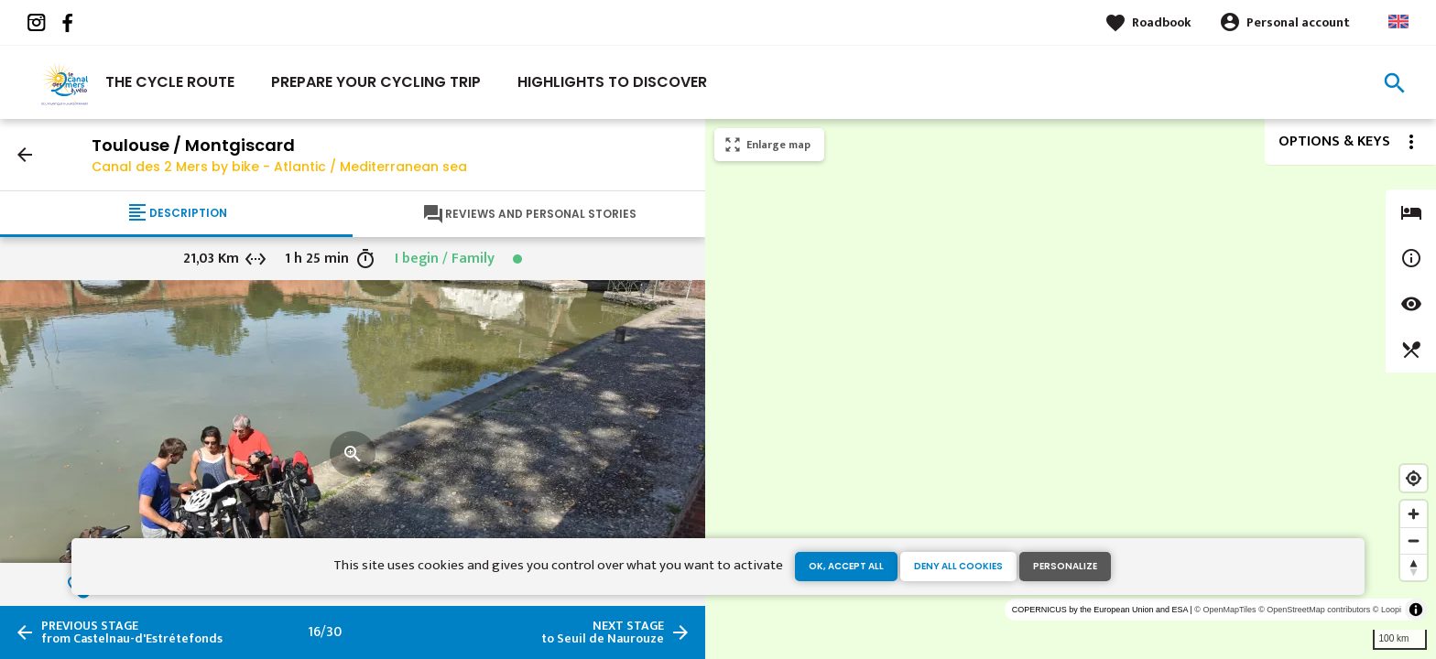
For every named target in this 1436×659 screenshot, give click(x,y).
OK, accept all (846, 566)
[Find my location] (1413, 478)
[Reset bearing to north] (1413, 567)
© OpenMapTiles (1225, 609)
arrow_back (25, 155)
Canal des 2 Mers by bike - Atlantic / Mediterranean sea (279, 166)
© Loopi (1387, 609)
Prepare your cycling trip (376, 81)
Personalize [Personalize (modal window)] (1065, 566)
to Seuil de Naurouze (602, 632)
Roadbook (1161, 22)
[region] (1070, 389)
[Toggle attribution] (1416, 610)
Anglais (1398, 21)
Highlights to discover (612, 81)
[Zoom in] (1413, 514)
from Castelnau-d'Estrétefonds (132, 632)
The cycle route (169, 81)
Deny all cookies (958, 566)
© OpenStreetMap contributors (1314, 609)
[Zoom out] (1413, 540)
